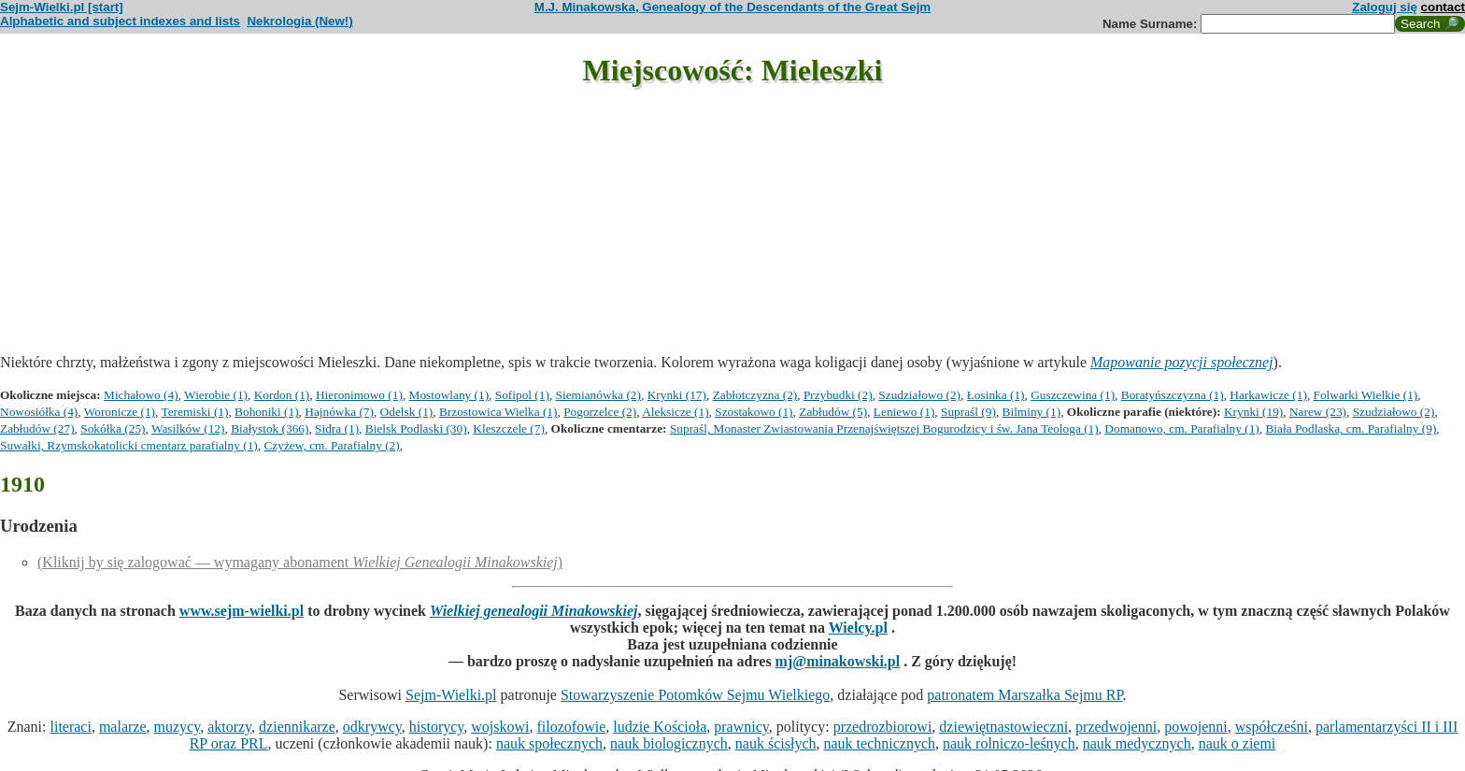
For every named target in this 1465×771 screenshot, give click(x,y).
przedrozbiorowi (882, 727)
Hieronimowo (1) (359, 395)
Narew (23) (1317, 412)
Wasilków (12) (188, 428)
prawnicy (741, 727)
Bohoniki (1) (267, 412)
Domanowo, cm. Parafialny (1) (1181, 428)
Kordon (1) (282, 395)
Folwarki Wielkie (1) (1366, 395)
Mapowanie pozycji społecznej (1181, 362)
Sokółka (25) (112, 428)
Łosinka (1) (996, 395)
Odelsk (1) (407, 412)
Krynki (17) (676, 395)
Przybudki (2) (838, 395)
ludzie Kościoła (659, 727)
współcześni (1271, 727)
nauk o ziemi (1237, 743)
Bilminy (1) (1032, 412)
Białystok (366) (269, 428)
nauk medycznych (1137, 743)
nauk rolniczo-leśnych (1009, 743)
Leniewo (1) (904, 412)
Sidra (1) (337, 428)
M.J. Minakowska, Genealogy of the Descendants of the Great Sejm (732, 7)
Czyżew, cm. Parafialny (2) (331, 445)
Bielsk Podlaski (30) (416, 428)
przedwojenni (1116, 727)
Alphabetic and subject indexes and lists (120, 21)
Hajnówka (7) (339, 412)
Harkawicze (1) (1268, 395)
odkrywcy (372, 727)
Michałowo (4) (141, 395)
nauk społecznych (549, 743)
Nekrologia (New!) (299, 21)
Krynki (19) (1253, 412)
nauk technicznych (879, 743)
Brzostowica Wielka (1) (498, 412)
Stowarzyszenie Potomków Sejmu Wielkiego (695, 695)
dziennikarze (297, 727)
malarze (123, 727)
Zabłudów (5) (833, 412)
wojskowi (500, 727)
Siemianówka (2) (598, 395)
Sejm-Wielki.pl (451, 695)
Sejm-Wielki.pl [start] (61, 7)
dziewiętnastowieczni (1003, 727)
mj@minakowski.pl (838, 661)
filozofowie (571, 727)
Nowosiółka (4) (39, 412)
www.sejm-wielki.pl (241, 611)
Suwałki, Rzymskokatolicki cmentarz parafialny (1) (129, 445)
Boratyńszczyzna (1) (1172, 395)
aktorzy (229, 727)
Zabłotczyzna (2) (755, 395)
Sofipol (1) (522, 395)
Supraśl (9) (968, 412)
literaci (70, 727)
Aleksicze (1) (675, 412)
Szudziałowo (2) (919, 395)
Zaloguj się (1384, 7)
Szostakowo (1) (753, 412)
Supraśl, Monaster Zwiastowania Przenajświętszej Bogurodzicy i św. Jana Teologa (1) (884, 428)
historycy (436, 727)
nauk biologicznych (669, 743)
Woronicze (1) (119, 412)
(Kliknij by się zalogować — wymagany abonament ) (299, 562)
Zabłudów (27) (37, 428)
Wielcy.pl (858, 627)
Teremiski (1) (194, 412)
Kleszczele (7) (509, 428)
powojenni (1196, 727)
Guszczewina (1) (1073, 395)
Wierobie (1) (216, 395)
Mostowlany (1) (449, 395)
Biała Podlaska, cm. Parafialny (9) (1350, 428)
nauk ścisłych (776, 743)
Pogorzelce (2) (599, 412)
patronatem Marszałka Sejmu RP (1024, 695)
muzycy (177, 727)
